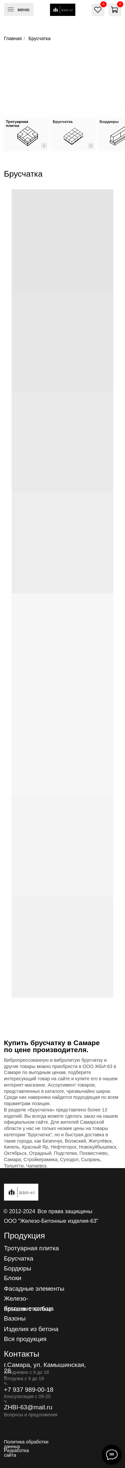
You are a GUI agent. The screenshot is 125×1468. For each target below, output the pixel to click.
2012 (15, 1211)
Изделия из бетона (31, 1329)
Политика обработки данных (26, 1444)
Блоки (12, 1277)
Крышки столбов (28, 1308)
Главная (13, 38)
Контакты (21, 1353)
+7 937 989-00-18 (29, 1389)
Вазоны (15, 1318)
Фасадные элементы (34, 1288)
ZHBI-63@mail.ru (28, 1407)
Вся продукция (25, 1338)
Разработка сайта (16, 1453)
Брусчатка (18, 1258)
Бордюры (17, 1268)
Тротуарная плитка (31, 1248)
